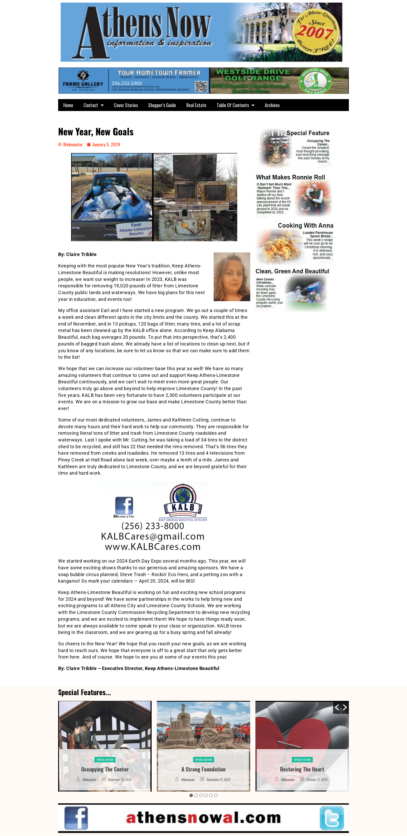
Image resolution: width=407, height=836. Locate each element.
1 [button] (191, 795)
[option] (105, 746)
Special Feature (105, 760)
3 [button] (201, 795)
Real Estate (196, 105)
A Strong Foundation (203, 769)
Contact (94, 105)
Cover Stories (126, 105)
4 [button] (206, 795)
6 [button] (216, 795)
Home (68, 105)
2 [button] (196, 795)
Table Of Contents (235, 105)
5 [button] (211, 795)
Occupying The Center (105, 769)
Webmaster (89, 779)
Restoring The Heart (302, 769)
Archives (272, 105)
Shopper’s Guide (162, 105)
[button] (337, 707)
